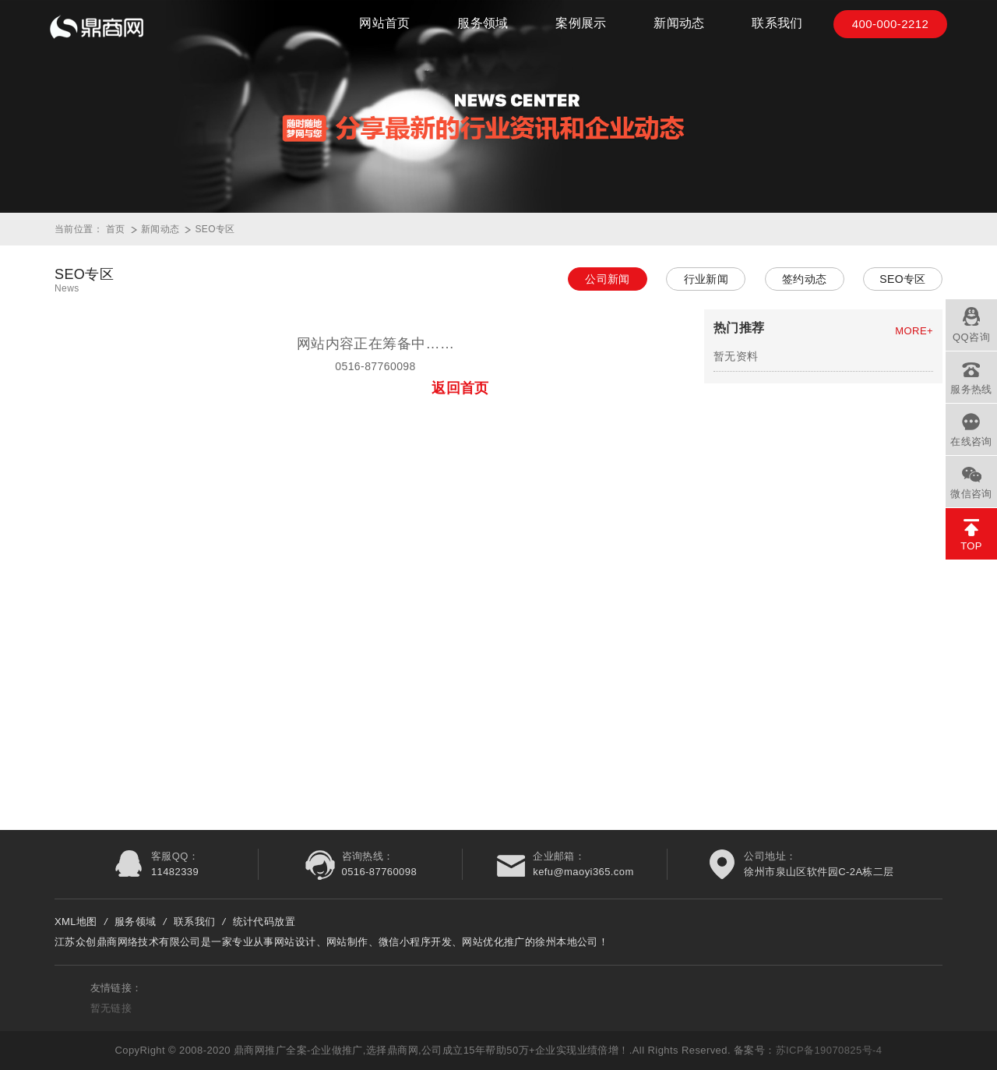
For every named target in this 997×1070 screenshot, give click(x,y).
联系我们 (777, 31)
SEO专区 (214, 229)
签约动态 (804, 279)
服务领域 (483, 31)
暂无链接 (111, 1008)
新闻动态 (679, 31)
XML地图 (76, 921)
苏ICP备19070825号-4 (829, 1050)
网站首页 (385, 31)
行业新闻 (706, 279)
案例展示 (581, 31)
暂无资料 (736, 356)
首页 (115, 229)
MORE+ (914, 331)
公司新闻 (607, 279)
